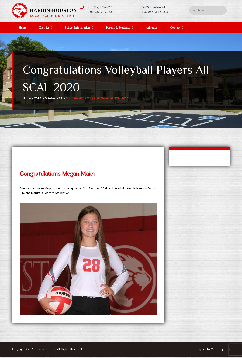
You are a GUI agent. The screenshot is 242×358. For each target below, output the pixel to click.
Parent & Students (122, 27)
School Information (80, 27)
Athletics (157, 27)
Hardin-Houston (53, 10)
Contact (182, 27)
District (46, 27)
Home (23, 27)
